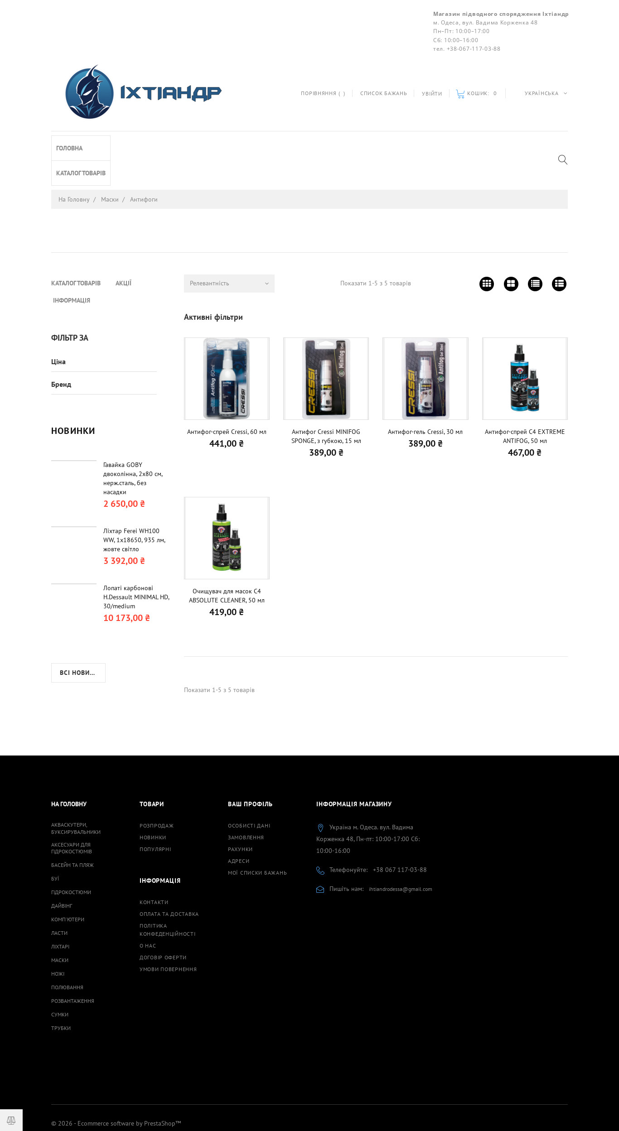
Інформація (165, 144)
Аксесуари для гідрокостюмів (71, 815)
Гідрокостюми (71, 859)
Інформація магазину (354, 771)
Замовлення (246, 804)
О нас (148, 912)
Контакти (154, 869)
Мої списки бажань (257, 839)
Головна (69, 254)
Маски (59, 927)
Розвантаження (72, 967)
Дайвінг (61, 872)
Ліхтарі (60, 913)
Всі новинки (81, 563)
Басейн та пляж (72, 831)
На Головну (69, 771)
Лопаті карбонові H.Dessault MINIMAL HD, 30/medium (136, 487)
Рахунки (240, 816)
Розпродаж (157, 792)
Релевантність (209, 250)
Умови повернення (168, 936)
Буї (55, 845)
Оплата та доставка (169, 880)
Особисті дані (249, 792)
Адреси (238, 827)
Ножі (57, 940)
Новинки (153, 804)
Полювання (67, 954)
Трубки (61, 994)
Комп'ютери (67, 886)
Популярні (155, 816)
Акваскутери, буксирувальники (76, 795)
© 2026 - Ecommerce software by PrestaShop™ (116, 1090)
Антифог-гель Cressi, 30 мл (425, 399)
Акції (123, 144)
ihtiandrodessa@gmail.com (400, 855)
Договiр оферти (163, 924)
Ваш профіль (250, 771)
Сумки (59, 981)
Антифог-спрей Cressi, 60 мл (226, 399)
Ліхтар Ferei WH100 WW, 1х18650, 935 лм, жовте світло (134, 430)
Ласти (59, 899)
